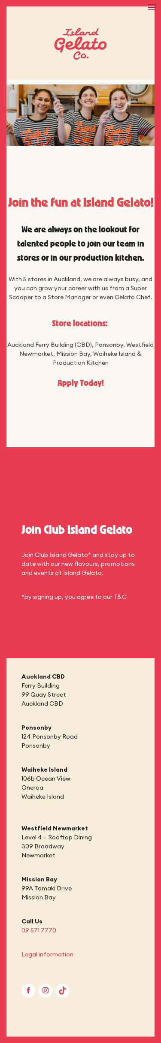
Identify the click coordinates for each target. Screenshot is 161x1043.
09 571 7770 (38, 930)
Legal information (47, 954)
